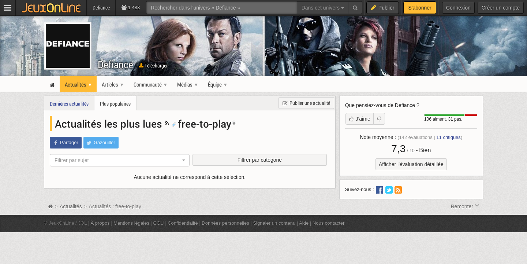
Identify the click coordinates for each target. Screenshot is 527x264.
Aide (304, 223)
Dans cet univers (323, 8)
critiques (448, 137)
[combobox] (120, 160)
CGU (158, 223)
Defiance (115, 64)
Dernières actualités (69, 103)
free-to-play (201, 123)
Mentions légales (131, 223)
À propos (100, 223)
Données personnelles (225, 223)
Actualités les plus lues (110, 123)
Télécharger (153, 65)
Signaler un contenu (274, 223)
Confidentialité (183, 223)
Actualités (71, 206)
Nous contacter (329, 223)
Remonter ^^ (465, 206)
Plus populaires (115, 103)
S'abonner (419, 8)
